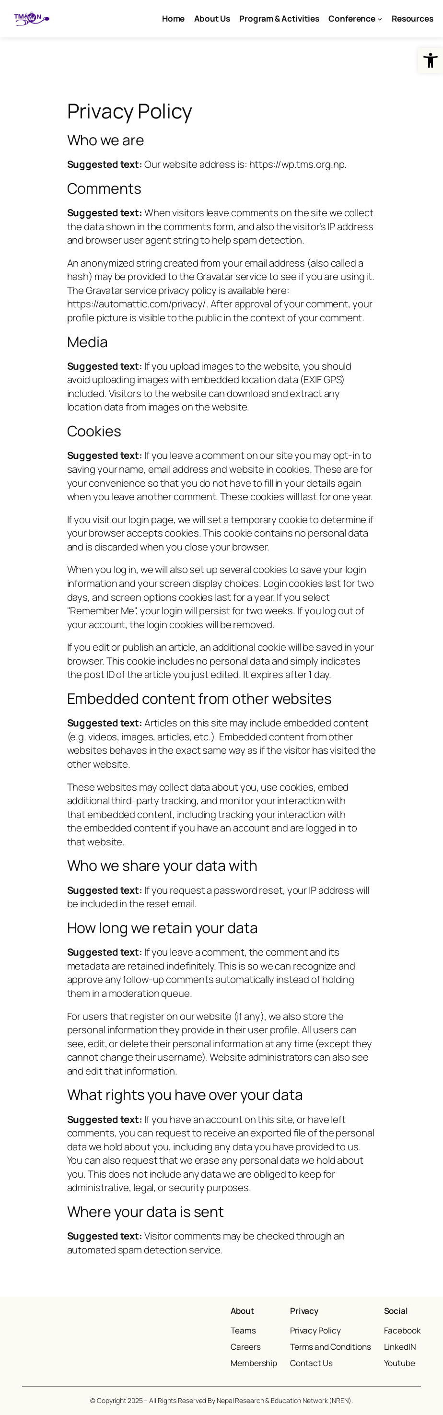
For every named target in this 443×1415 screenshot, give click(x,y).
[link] (430, 60)
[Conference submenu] (379, 18)
